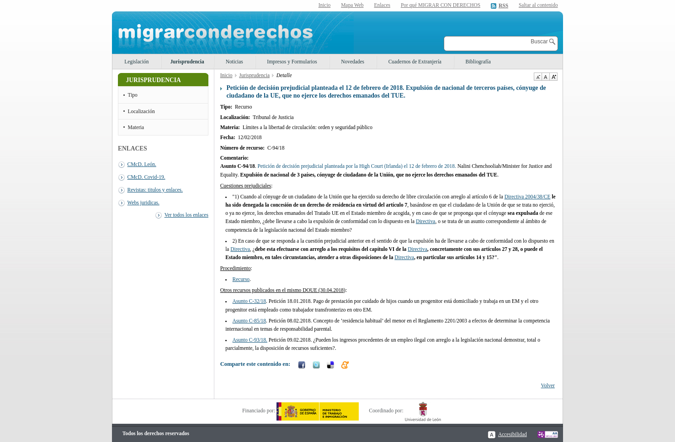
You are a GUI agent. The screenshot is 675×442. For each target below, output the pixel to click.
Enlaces (382, 5)
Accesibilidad (512, 434)
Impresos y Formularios (292, 61)
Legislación (136, 61)
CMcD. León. (142, 164)
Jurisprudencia (187, 61)
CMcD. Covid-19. (146, 177)
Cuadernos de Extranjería (414, 61)
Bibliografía (478, 61)
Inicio (325, 5)
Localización (141, 111)
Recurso (241, 279)
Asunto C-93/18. (250, 340)
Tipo (133, 95)
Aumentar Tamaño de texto (553, 77)
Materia (136, 127)
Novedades (352, 61)
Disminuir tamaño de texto (538, 77)
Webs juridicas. (143, 202)
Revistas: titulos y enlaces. (155, 189)
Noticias (234, 61)
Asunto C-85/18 (249, 320)
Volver (548, 385)
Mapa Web (352, 5)
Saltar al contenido (538, 5)
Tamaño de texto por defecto (545, 77)
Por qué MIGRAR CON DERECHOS (440, 5)
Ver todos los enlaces (186, 215)
